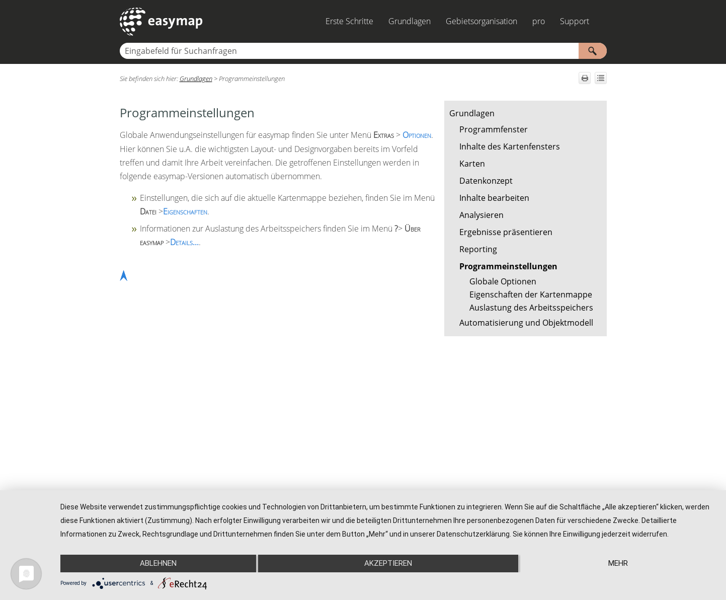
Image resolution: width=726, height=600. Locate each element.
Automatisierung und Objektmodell (526, 322)
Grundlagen (409, 21)
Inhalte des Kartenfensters (509, 146)
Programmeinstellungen (508, 266)
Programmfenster (493, 129)
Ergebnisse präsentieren (505, 232)
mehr (618, 563)
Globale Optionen (502, 281)
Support (574, 21)
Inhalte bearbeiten (494, 197)
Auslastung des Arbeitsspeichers (531, 307)
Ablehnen (158, 563)
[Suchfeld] (363, 51)
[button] (593, 51)
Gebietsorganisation (481, 21)
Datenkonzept (486, 180)
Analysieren (481, 214)
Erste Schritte (349, 21)
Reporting (478, 249)
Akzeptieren (388, 563)
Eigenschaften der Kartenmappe (530, 294)
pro (538, 21)
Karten (472, 163)
